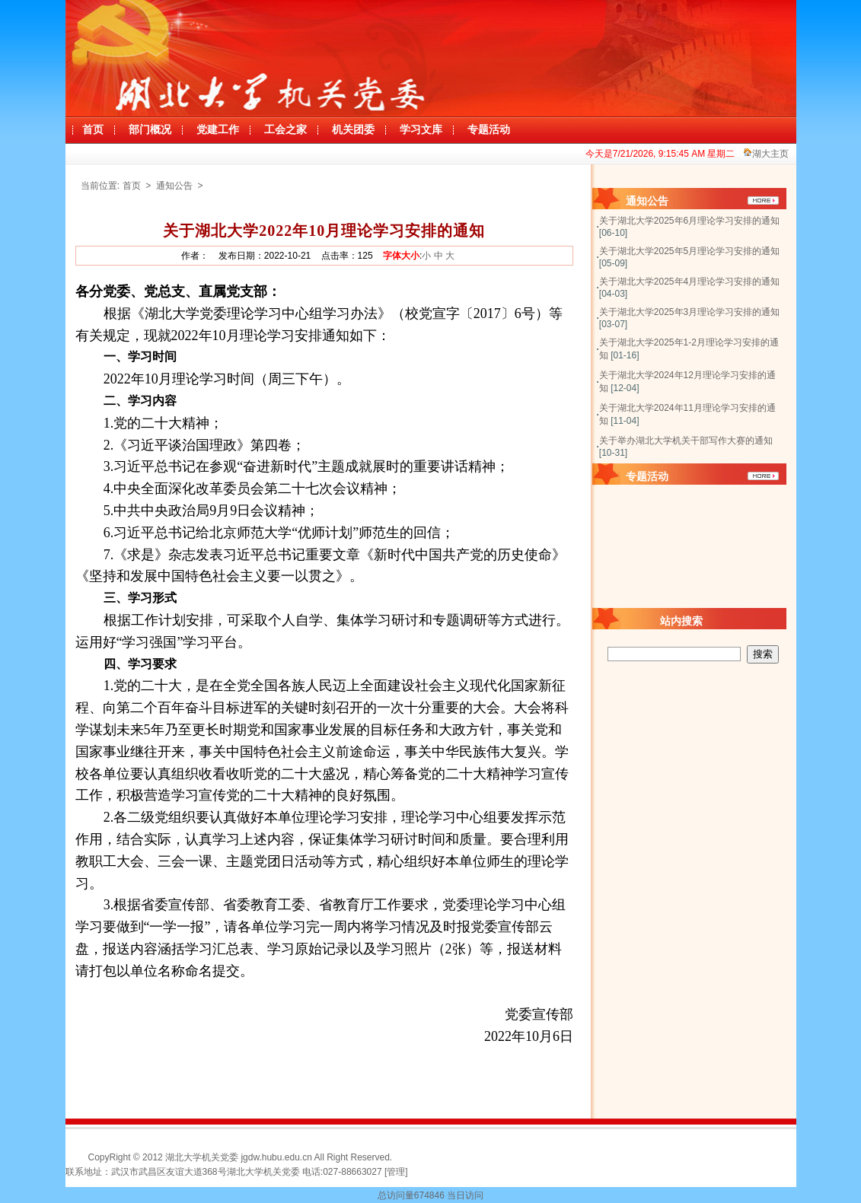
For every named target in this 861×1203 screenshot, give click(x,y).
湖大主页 (770, 153)
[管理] (396, 1171)
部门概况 (150, 129)
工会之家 (285, 129)
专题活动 (488, 129)
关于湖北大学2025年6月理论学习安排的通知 (689, 220)
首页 (93, 129)
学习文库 (421, 129)
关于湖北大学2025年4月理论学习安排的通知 (689, 281)
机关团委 (353, 129)
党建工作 (217, 129)
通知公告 (175, 185)
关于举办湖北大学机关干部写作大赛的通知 (686, 440)
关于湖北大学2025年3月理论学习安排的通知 (689, 312)
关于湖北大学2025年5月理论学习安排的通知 (689, 251)
